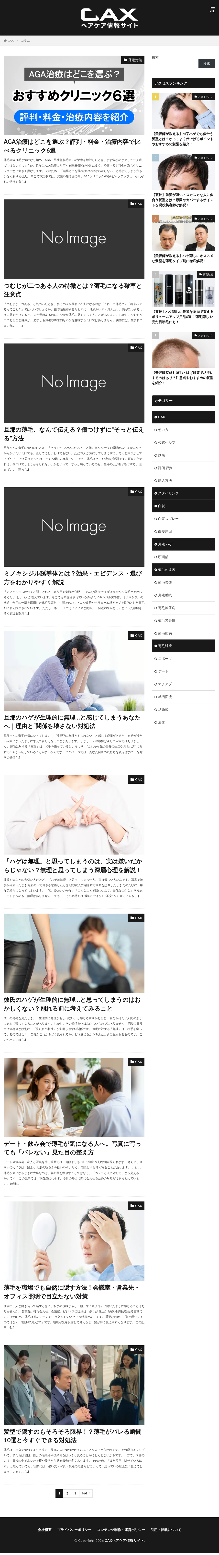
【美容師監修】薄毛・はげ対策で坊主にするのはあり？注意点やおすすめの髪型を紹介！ (182, 378)
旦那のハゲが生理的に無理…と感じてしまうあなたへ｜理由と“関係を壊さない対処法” (72, 722)
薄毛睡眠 (165, 595)
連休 (161, 723)
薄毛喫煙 (165, 583)
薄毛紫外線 (166, 621)
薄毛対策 (135, 60)
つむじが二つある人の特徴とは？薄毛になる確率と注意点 (73, 290)
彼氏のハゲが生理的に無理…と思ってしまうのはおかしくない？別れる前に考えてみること (72, 1005)
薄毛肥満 (165, 634)
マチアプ (165, 685)
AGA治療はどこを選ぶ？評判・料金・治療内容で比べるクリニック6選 (72, 146)
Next (85, 1495)
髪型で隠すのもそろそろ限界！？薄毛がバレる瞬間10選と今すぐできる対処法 (73, 1437)
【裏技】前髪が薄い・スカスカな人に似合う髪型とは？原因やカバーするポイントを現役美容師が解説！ (182, 200)
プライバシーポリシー (74, 1531)
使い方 (163, 430)
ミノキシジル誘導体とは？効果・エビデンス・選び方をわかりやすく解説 (73, 578)
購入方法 (165, 481)
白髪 (161, 506)
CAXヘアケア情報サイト (124, 1542)
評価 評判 (165, 468)
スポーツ (165, 659)
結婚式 (163, 710)
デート (163, 672)
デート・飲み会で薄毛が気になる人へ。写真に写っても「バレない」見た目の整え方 (72, 1149)
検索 (155, 57)
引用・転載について (166, 1531)
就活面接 (165, 697)
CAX (11, 40)
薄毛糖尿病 (166, 608)
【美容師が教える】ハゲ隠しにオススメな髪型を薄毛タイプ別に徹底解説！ (182, 258)
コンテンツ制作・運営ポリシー (121, 1531)
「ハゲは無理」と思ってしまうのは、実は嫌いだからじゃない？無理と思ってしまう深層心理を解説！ (73, 866)
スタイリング (205, 96)
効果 (161, 455)
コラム (25, 40)
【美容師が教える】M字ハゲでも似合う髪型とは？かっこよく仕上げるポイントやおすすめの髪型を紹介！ (182, 139)
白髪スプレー (168, 519)
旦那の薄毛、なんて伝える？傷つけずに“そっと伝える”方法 (74, 434)
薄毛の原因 (166, 570)
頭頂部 (163, 557)
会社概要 (45, 1531)
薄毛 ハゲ (165, 544)
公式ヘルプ (166, 443)
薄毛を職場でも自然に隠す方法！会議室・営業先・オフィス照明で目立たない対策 (72, 1293)
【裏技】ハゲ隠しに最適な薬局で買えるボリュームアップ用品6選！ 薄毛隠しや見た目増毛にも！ (182, 317)
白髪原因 (165, 532)
